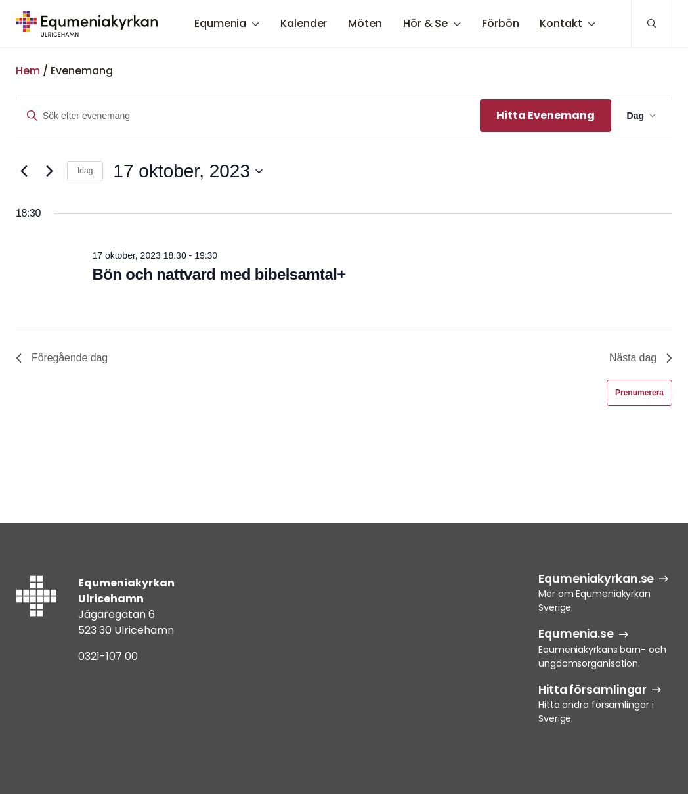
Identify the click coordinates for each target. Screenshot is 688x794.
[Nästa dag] (49, 171)
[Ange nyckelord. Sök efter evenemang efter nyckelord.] (248, 116)
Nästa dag (640, 357)
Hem (28, 70)
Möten (365, 23)
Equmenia (220, 23)
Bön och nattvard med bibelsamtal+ (218, 274)
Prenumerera (639, 392)
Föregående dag (62, 357)
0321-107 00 (108, 656)
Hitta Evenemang (545, 115)
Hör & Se (425, 23)
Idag (85, 170)
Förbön (500, 23)
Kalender (303, 23)
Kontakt (561, 23)
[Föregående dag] (24, 171)
